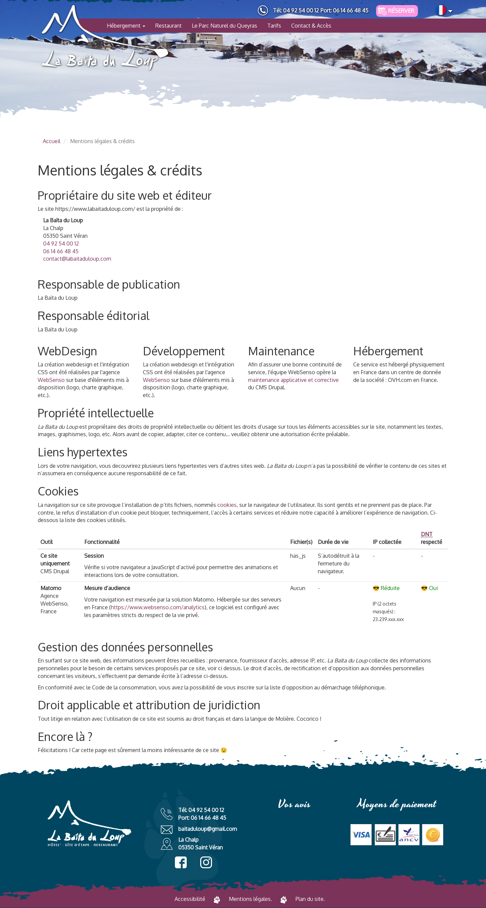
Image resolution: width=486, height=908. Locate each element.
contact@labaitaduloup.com (77, 258)
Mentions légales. (250, 899)
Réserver (401, 10)
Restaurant (168, 25)
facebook (181, 862)
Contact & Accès (311, 25)
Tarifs (274, 25)
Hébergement (126, 25)
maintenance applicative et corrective (293, 380)
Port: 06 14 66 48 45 (344, 10)
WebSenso (51, 380)
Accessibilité (190, 899)
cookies (227, 504)
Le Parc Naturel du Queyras (224, 25)
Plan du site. (310, 899)
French (441, 10)
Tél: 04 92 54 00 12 (296, 10)
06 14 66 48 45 (61, 251)
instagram (206, 862)
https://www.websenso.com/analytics (158, 607)
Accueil (51, 141)
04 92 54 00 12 (61, 243)
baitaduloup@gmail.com (207, 828)
